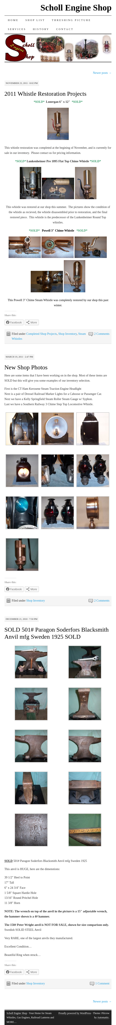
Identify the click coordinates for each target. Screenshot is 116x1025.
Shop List (35, 20)
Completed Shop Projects (41, 333)
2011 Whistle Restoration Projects (46, 93)
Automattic (103, 1017)
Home (13, 20)
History (41, 29)
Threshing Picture (71, 20)
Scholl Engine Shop (75, 7)
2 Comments (101, 333)
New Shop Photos (26, 367)
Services (17, 29)
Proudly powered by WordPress (74, 1013)
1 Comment (102, 983)
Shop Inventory (67, 333)
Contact (64, 29)
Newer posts (102, 72)
